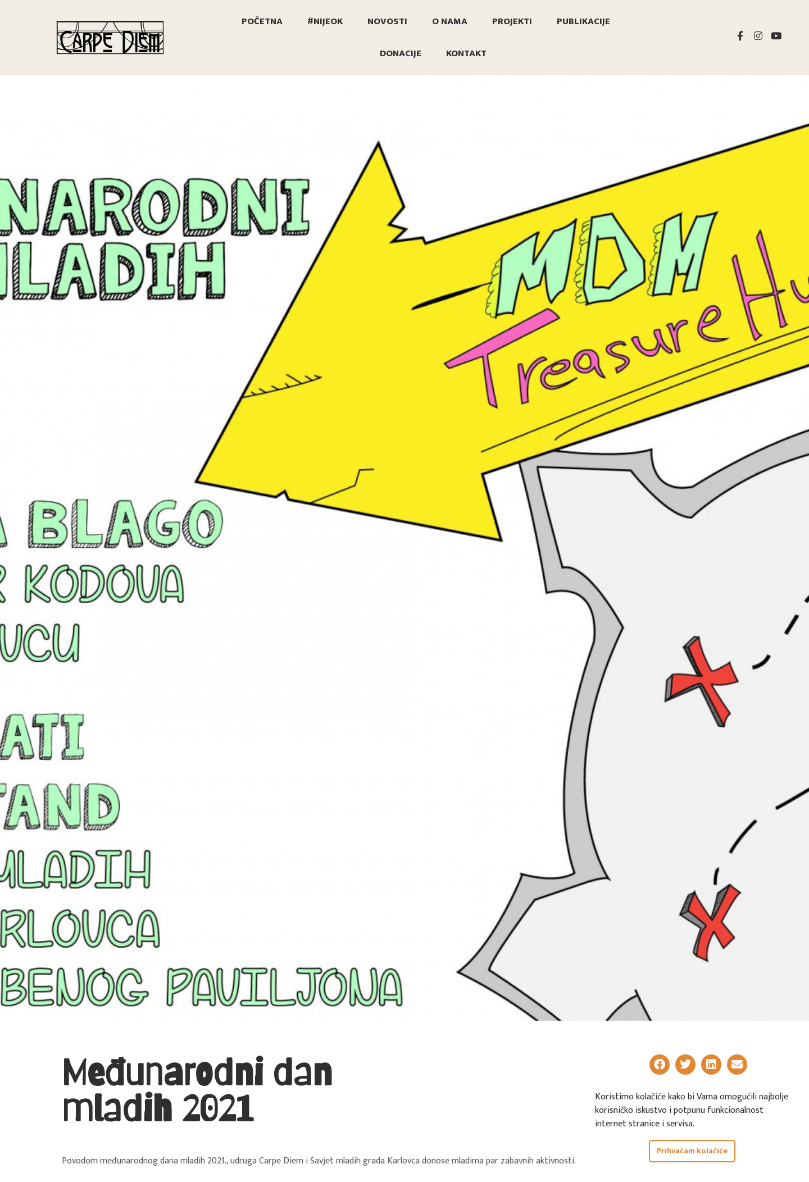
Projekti (512, 21)
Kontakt (466, 53)
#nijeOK (325, 21)
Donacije (400, 53)
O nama (449, 21)
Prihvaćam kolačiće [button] (692, 1151)
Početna (262, 21)
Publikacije (583, 21)
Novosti (387, 21)
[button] (659, 1064)
